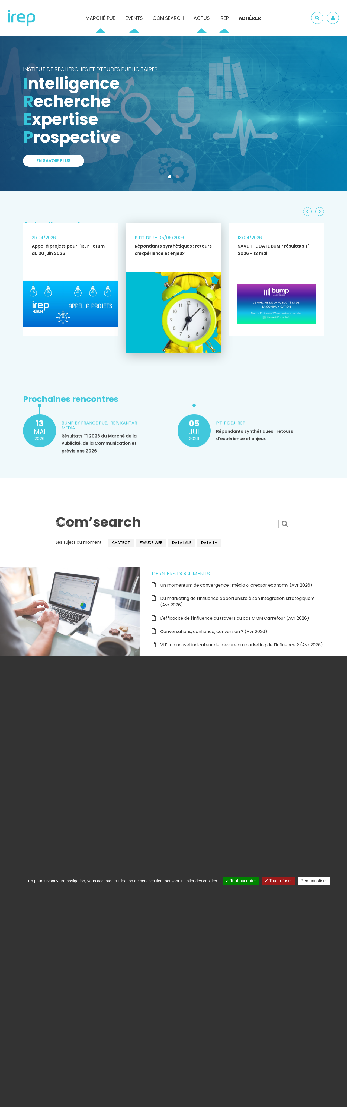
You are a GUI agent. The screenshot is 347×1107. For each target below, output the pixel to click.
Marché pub (101, 18)
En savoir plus (53, 161)
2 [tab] (178, 178)
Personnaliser (314, 880)
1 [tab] (171, 178)
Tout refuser (278, 880)
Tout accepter (240, 880)
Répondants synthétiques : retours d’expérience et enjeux (173, 250)
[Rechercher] (173, 523)
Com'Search (168, 18)
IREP (224, 18)
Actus (202, 18)
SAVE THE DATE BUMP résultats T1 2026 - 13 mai (274, 250)
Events (134, 18)
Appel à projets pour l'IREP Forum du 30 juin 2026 (68, 250)
